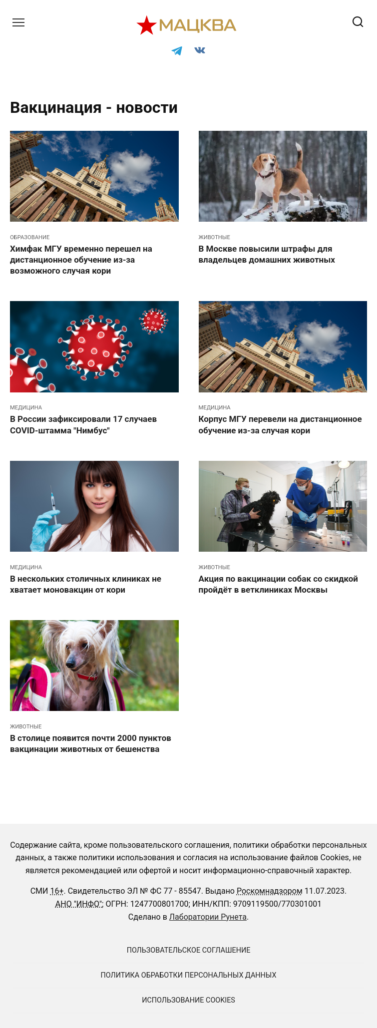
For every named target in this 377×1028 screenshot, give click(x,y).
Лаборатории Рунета (208, 917)
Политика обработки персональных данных (189, 975)
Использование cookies (188, 1000)
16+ (56, 891)
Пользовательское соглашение (189, 950)
